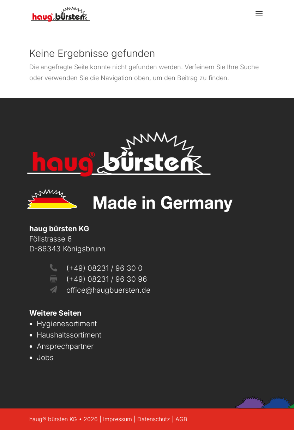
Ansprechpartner (65, 346)
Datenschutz (153, 419)
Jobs (45, 357)
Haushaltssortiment (69, 334)
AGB (181, 419)
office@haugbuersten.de (108, 290)
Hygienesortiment (67, 323)
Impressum (117, 419)
